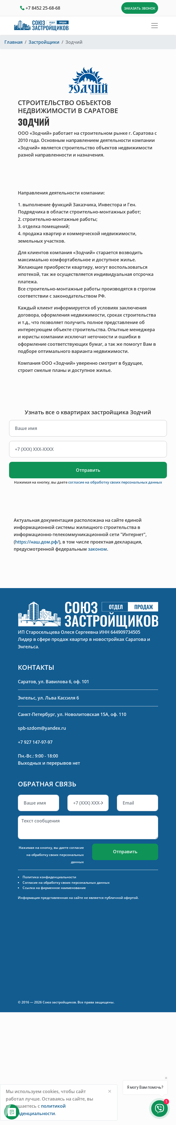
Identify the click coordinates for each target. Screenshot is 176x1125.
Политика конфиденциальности (49, 877)
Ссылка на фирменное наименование (54, 887)
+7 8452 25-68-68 (43, 8)
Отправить (88, 470)
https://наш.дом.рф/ (37, 542)
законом (97, 549)
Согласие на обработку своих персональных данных (66, 882)
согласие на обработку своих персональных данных (115, 482)
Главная (13, 42)
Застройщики (44, 42)
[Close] (109, 1091)
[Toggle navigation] (154, 25)
